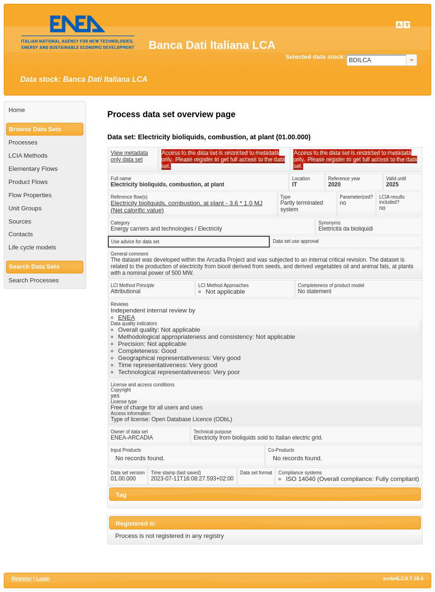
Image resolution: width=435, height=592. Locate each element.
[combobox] (381, 60)
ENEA (126, 317)
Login (43, 578)
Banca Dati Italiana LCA (212, 45)
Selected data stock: (315, 56)
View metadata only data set (129, 156)
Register (21, 578)
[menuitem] (45, 110)
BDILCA (360, 60)
